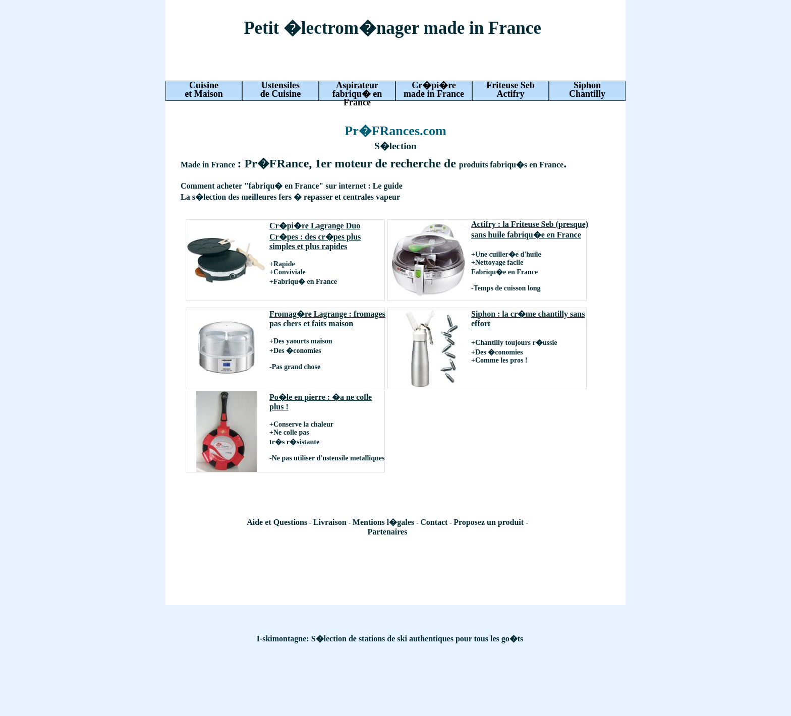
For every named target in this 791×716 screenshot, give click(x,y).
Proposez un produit (490, 522)
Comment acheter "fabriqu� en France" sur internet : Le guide (292, 186)
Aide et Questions (277, 522)
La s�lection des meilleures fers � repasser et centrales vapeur (290, 197)
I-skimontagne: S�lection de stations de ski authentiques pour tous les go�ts (390, 638)
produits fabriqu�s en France (511, 164)
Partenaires (388, 531)
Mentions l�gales (384, 522)
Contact (433, 522)
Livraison (331, 522)
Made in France (209, 164)
